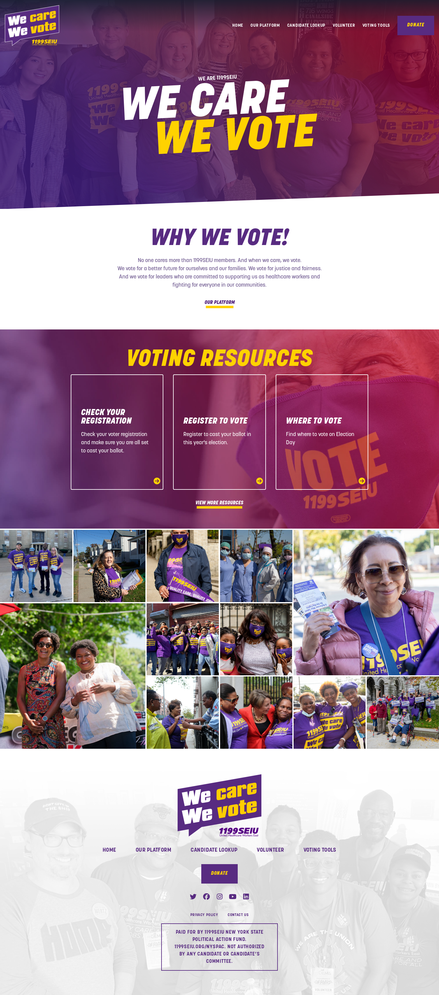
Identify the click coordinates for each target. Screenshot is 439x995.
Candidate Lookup (306, 25)
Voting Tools (376, 25)
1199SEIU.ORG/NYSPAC (199, 947)
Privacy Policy (204, 915)
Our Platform (265, 25)
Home (237, 25)
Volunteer (344, 25)
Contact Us (238, 915)
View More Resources (219, 504)
